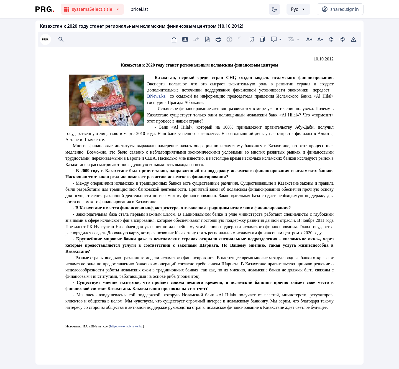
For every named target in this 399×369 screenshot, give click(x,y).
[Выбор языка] (298, 9)
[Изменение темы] (274, 9)
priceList (139, 9)
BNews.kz (157, 96)
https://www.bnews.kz (126, 326)
